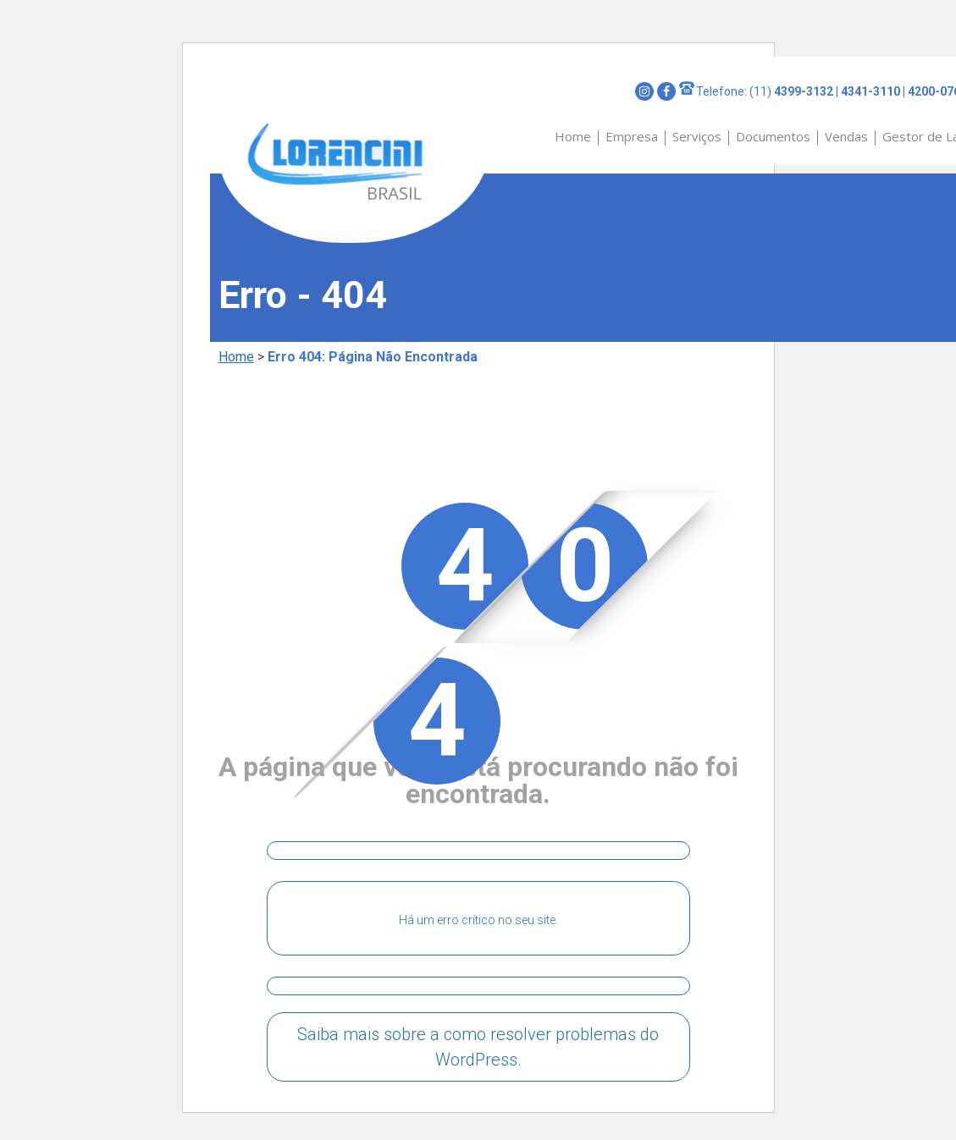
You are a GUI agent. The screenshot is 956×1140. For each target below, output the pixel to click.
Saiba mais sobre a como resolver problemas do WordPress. (478, 1047)
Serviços (696, 136)
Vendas (846, 136)
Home (573, 136)
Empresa (631, 136)
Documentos (773, 136)
